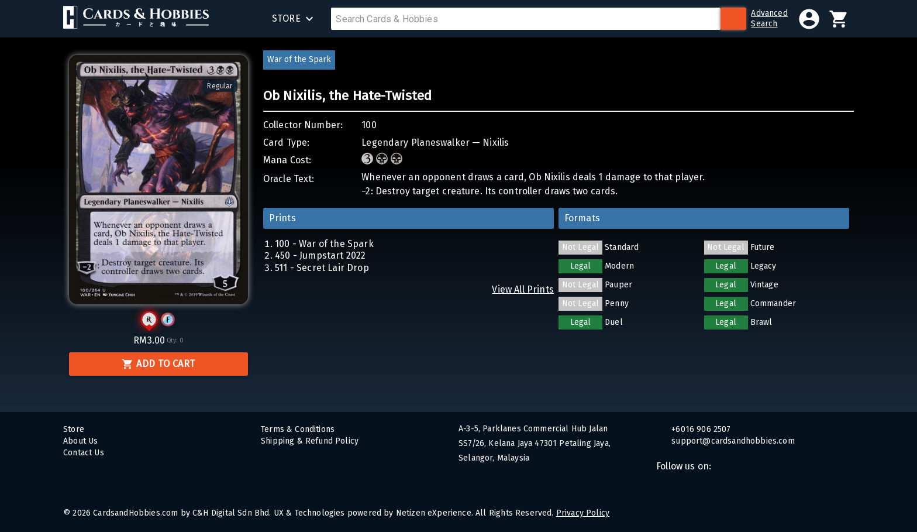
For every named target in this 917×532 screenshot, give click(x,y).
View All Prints (523, 289)
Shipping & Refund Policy (309, 441)
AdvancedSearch (769, 18)
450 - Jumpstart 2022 (320, 255)
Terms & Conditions (298, 429)
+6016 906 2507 (700, 429)
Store (73, 429)
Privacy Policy (582, 513)
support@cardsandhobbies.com (732, 441)
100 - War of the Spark (324, 243)
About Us (80, 441)
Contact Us (83, 453)
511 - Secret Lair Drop (322, 267)
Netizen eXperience (433, 513)
